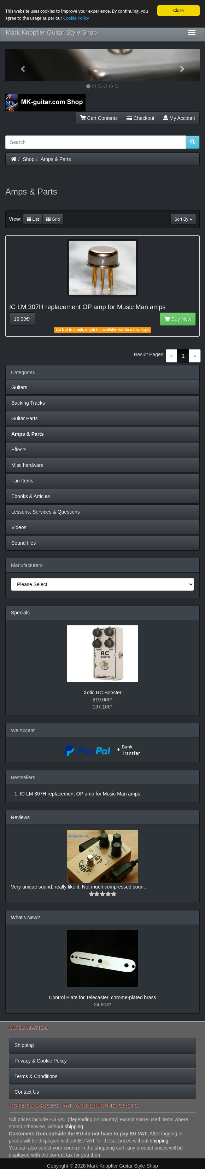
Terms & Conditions (35, 1076)
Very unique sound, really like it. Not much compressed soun (77, 887)
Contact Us (26, 1092)
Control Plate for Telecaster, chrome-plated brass (102, 997)
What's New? (25, 917)
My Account (179, 118)
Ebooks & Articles (30, 496)
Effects (19, 449)
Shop (29, 159)
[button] (20, 65)
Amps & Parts (56, 159)
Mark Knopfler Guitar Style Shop (51, 32)
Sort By (183, 219)
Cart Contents (99, 118)
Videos (19, 527)
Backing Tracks (28, 403)
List (33, 219)
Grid (53, 219)
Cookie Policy (76, 18)
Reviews (20, 817)
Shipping (24, 1045)
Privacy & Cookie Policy (40, 1061)
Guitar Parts (24, 418)
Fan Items (22, 481)
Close (178, 10)
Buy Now (177, 319)
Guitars (19, 387)
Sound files (23, 543)
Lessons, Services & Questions (45, 512)
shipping (74, 1126)
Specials (20, 612)
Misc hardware (27, 465)
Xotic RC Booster (102, 692)
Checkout (140, 118)
